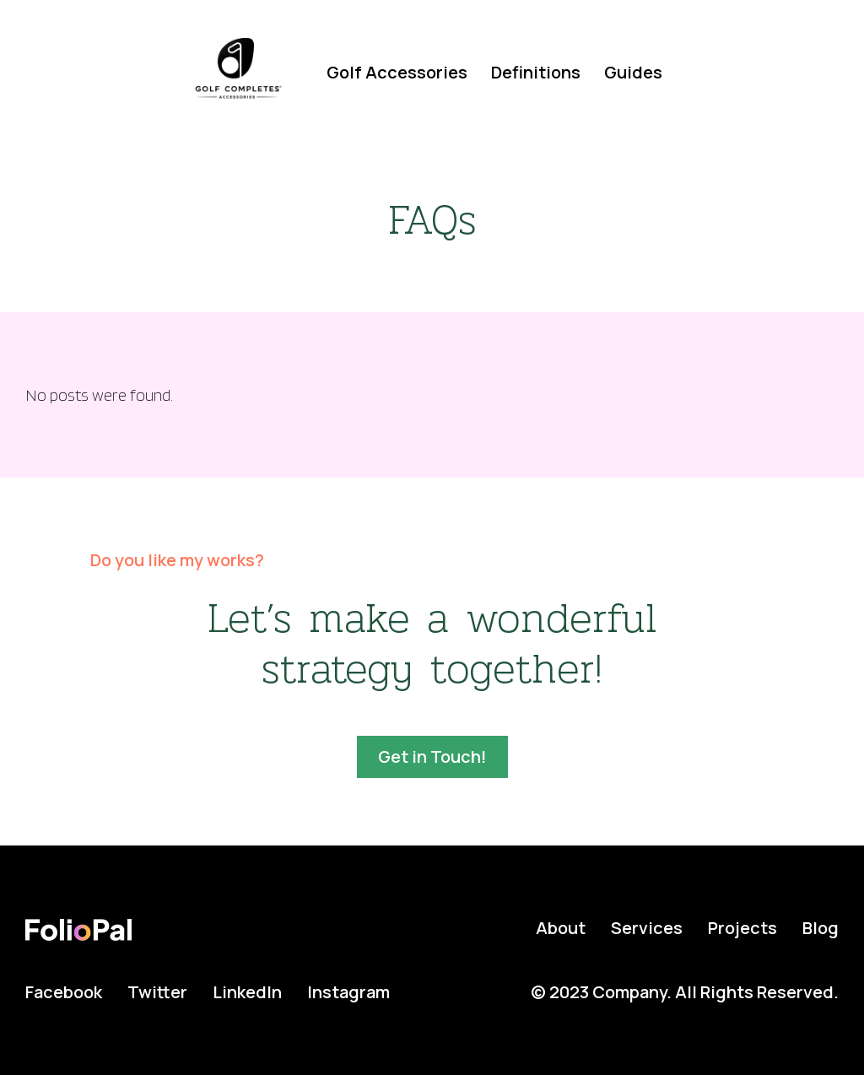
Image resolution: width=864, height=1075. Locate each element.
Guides (633, 72)
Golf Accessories (397, 72)
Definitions (535, 72)
